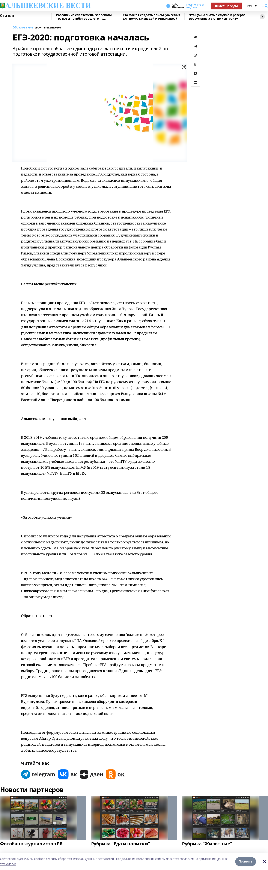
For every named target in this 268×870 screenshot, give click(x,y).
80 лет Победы (226, 6)
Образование (22, 27)
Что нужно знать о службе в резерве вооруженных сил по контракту (217, 16)
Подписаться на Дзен (195, 6)
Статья (7, 15)
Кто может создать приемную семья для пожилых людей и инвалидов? (151, 16)
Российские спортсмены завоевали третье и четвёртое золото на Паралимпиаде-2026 (84, 16)
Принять (246, 861)
